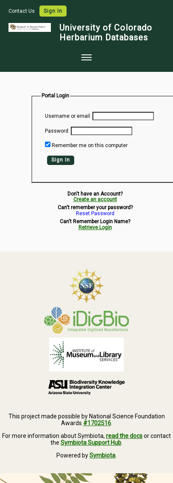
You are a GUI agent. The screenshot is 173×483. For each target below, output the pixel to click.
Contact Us (22, 11)
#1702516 (97, 423)
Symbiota (102, 455)
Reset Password (95, 213)
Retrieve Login (95, 227)
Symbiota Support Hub (91, 442)
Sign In (53, 11)
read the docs (124, 435)
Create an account (95, 199)
